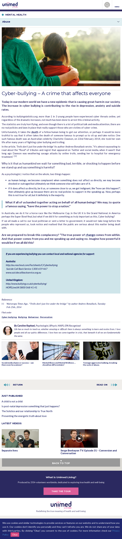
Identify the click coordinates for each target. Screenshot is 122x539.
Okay (15, 534)
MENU (117, 5)
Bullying (22, 317)
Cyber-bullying (9, 317)
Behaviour (33, 317)
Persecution (46, 317)
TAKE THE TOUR (61, 491)
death (34, 131)
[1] (15, 156)
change (90, 235)
